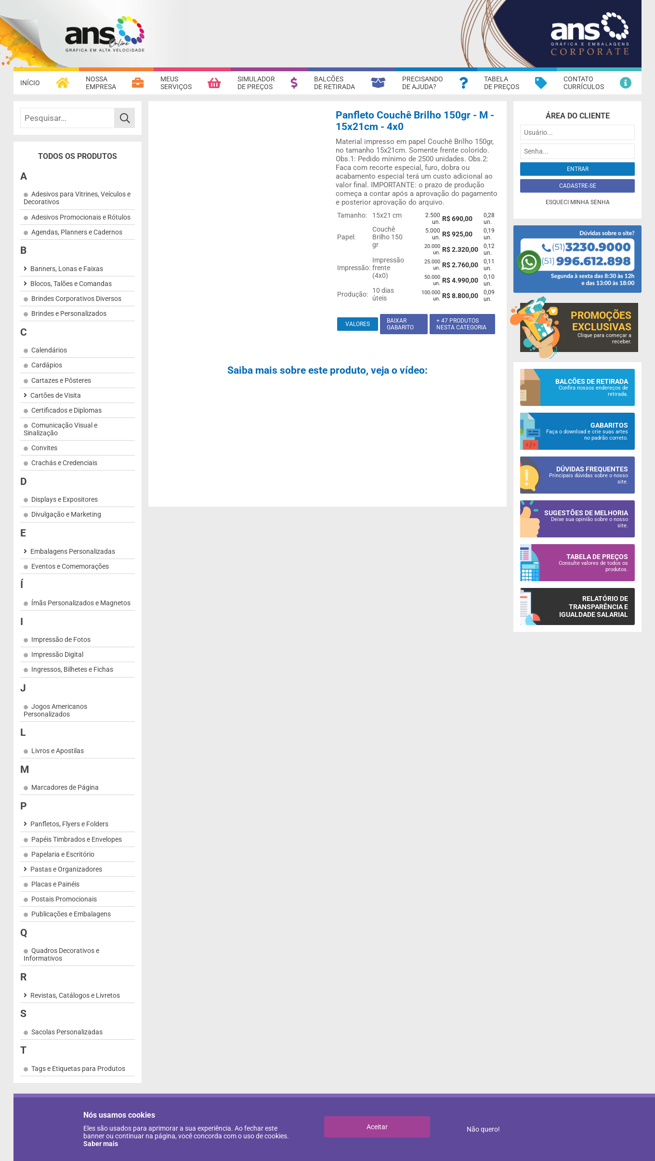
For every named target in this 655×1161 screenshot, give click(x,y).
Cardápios (46, 365)
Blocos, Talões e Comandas (71, 283)
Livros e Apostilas (57, 751)
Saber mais (100, 1144)
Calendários (49, 350)
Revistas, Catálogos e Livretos (75, 995)
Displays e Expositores (64, 499)
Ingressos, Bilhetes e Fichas (72, 669)
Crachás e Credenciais (64, 463)
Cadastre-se (577, 186)
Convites (44, 448)
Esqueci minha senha (578, 202)
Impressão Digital (57, 654)
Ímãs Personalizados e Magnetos (81, 603)
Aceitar (377, 1127)
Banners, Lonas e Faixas (66, 269)
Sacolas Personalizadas (67, 1032)
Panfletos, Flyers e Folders (69, 824)
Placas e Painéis (55, 884)
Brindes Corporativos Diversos (76, 298)
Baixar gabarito (400, 324)
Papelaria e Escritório (62, 854)
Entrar (578, 169)
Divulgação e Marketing (66, 514)
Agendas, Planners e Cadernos (76, 232)
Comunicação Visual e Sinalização (60, 429)
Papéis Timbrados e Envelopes (76, 839)
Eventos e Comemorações (70, 566)
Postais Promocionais (64, 899)
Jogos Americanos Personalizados (55, 710)
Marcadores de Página (65, 787)
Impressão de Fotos (61, 639)
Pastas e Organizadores (66, 869)
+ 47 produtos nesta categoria (461, 324)
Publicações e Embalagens (71, 914)
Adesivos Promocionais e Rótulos (81, 217)
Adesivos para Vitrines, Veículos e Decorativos (77, 198)
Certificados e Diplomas (66, 410)
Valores (357, 324)
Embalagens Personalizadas (72, 551)
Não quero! (483, 1129)
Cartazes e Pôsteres (61, 380)
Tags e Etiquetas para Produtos (78, 1068)
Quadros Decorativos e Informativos (61, 954)
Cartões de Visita (55, 395)
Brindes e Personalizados (68, 313)
